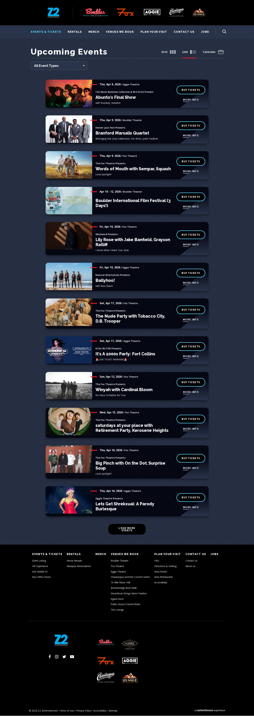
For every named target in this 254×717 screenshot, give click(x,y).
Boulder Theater (119, 561)
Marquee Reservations (79, 567)
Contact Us (184, 31)
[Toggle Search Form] (221, 32)
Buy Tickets (191, 91)
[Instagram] (56, 658)
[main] (127, 296)
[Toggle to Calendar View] (213, 53)
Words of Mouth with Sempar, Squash (133, 169)
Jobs (205, 31)
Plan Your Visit (154, 31)
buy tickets (191, 162)
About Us (190, 567)
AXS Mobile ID (40, 572)
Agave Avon (117, 599)
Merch (93, 31)
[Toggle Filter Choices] (59, 67)
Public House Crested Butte (125, 605)
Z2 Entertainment (53, 13)
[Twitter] (64, 658)
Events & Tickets (46, 31)
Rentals (75, 31)
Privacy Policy (83, 711)
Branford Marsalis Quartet (122, 134)
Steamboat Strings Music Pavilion (129, 594)
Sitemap (112, 711)
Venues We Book (120, 31)
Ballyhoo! (105, 281)
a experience (209, 711)
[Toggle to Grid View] (168, 53)
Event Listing (39, 561)
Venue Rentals (74, 561)
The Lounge (117, 610)
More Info (191, 101)
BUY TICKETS (191, 127)
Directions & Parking (165, 567)
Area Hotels (160, 572)
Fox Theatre (117, 567)
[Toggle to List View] (189, 53)
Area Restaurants (163, 578)
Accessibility (160, 583)
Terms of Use (66, 711)
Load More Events (127, 530)
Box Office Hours (41, 578)
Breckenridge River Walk (124, 589)
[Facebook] (50, 658)
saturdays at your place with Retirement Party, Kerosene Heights (132, 429)
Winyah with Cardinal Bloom (124, 390)
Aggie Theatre (118, 572)
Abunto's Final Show (115, 98)
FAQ (156, 561)
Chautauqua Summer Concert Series (130, 578)
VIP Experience (40, 567)
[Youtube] (72, 658)
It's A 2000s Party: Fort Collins (125, 355)
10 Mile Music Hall (120, 583)
